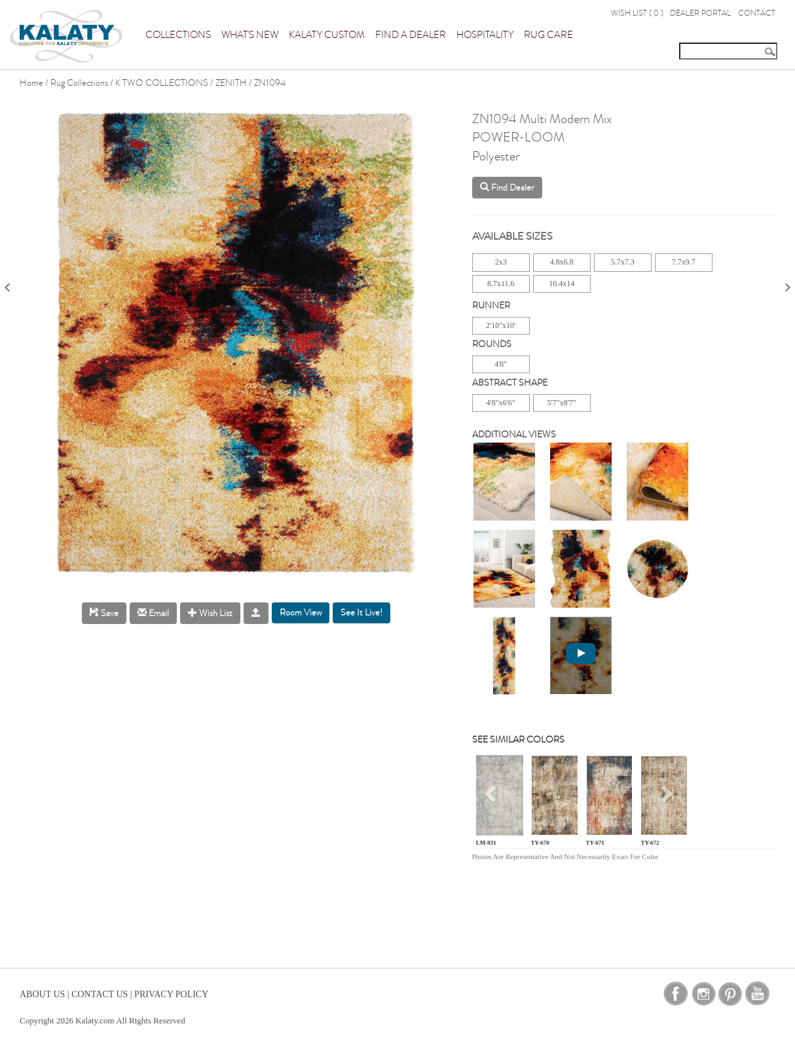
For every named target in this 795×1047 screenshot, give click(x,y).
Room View (301, 612)
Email (153, 613)
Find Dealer (507, 187)
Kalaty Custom (327, 34)
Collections (178, 34)
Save (104, 613)
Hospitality (484, 34)
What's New (249, 34)
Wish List (210, 613)
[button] (492, 798)
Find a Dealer (410, 34)
